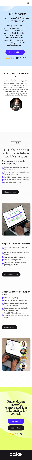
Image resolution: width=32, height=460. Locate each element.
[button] (28, 3)
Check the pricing (10, 192)
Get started (16, 422)
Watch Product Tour (11, 274)
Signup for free (9, 327)
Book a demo (16, 428)
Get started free (15, 52)
